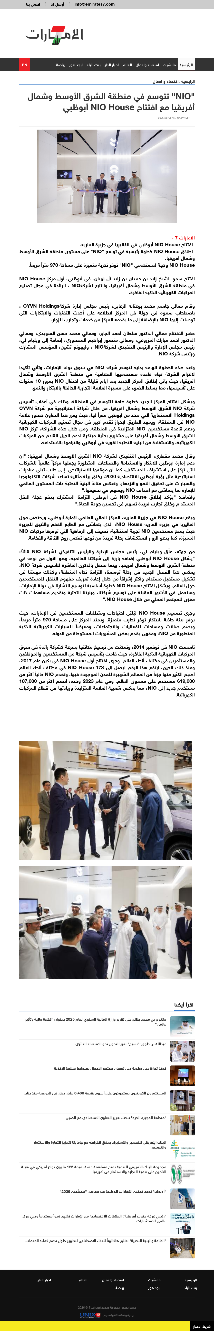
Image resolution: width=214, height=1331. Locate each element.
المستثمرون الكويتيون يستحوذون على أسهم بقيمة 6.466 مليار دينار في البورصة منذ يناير (95, 1093)
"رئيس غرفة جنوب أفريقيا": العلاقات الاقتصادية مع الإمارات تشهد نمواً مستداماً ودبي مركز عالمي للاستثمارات (94, 1219)
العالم (127, 65)
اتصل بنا (33, 3)
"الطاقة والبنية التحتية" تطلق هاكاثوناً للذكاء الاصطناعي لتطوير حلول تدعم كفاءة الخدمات (96, 1241)
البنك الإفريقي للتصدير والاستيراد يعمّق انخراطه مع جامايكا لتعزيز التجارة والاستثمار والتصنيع (100, 1145)
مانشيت (169, 65)
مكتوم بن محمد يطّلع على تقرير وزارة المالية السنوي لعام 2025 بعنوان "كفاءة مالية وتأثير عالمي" (95, 1022)
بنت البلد (94, 65)
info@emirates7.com (95, 3)
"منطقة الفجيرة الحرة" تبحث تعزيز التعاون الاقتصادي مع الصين (116, 1118)
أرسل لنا (57, 3)
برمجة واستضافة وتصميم (107, 1315)
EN (24, 65)
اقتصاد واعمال (147, 65)
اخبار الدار (112, 65)
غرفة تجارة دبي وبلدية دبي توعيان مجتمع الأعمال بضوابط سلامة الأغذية (110, 1068)
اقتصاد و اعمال (165, 81)
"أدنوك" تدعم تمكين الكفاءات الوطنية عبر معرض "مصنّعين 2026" (113, 1191)
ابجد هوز (76, 65)
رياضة (60, 65)
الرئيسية (186, 65)
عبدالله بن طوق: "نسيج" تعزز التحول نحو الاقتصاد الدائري (121, 1044)
